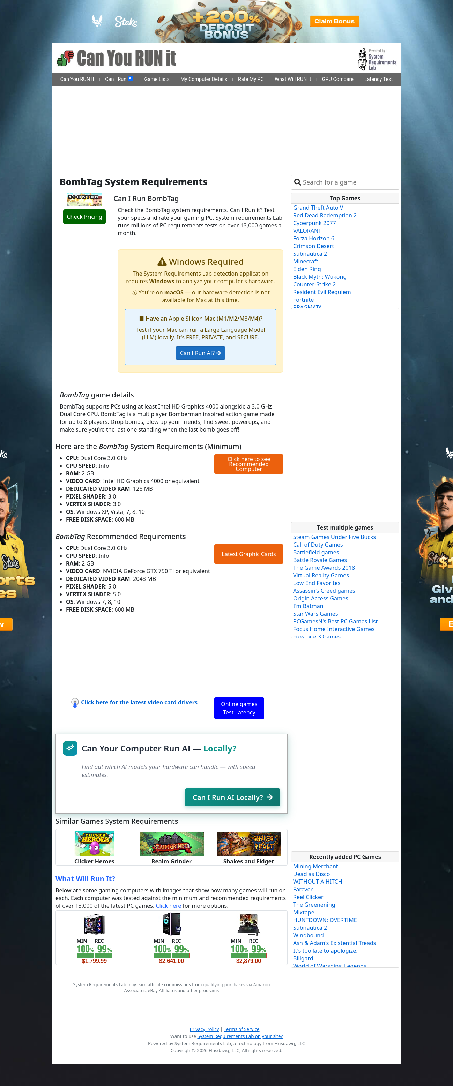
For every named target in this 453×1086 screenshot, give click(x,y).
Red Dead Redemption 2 (325, 215)
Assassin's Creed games (324, 590)
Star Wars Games (315, 613)
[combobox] (349, 182)
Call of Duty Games (318, 544)
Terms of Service (242, 1029)
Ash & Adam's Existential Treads (334, 943)
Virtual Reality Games (321, 575)
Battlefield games (316, 552)
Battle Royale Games (320, 560)
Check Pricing (84, 216)
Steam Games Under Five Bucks (334, 537)
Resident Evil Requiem (322, 292)
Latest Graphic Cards (249, 554)
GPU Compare (338, 79)
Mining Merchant (315, 866)
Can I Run (119, 79)
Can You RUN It (77, 79)
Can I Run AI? (200, 353)
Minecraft (305, 261)
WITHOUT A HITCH (317, 881)
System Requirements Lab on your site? (240, 1036)
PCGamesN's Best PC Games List (335, 621)
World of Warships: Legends (329, 966)
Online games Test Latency (239, 708)
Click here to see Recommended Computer (249, 464)
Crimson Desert (313, 246)
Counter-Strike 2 (314, 284)
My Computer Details (203, 79)
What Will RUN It (293, 79)
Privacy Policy (204, 1029)
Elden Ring (307, 269)
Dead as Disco (311, 874)
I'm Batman (308, 606)
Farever (303, 889)
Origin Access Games (320, 598)
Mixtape (303, 912)
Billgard (303, 958)
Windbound (308, 935)
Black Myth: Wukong (320, 276)
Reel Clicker (308, 897)
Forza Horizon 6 (313, 238)
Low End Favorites (317, 583)
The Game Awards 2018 (324, 567)
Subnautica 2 (310, 253)
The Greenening (314, 904)
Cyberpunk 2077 (314, 223)
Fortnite (303, 300)
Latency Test (378, 79)
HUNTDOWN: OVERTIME (325, 920)
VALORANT (307, 230)
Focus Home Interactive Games (334, 629)
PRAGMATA (307, 307)
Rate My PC (251, 79)
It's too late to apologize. (325, 950)
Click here (168, 905)
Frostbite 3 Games (317, 637)
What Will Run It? (85, 878)
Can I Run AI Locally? (233, 797)
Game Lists (157, 79)
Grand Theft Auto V (318, 207)
